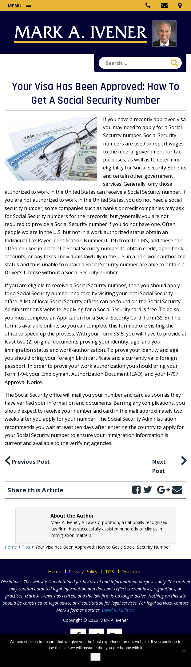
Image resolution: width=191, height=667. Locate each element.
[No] (183, 651)
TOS (109, 571)
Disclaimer (132, 571)
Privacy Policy (83, 571)
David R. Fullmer (117, 610)
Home (54, 571)
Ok (95, 656)
